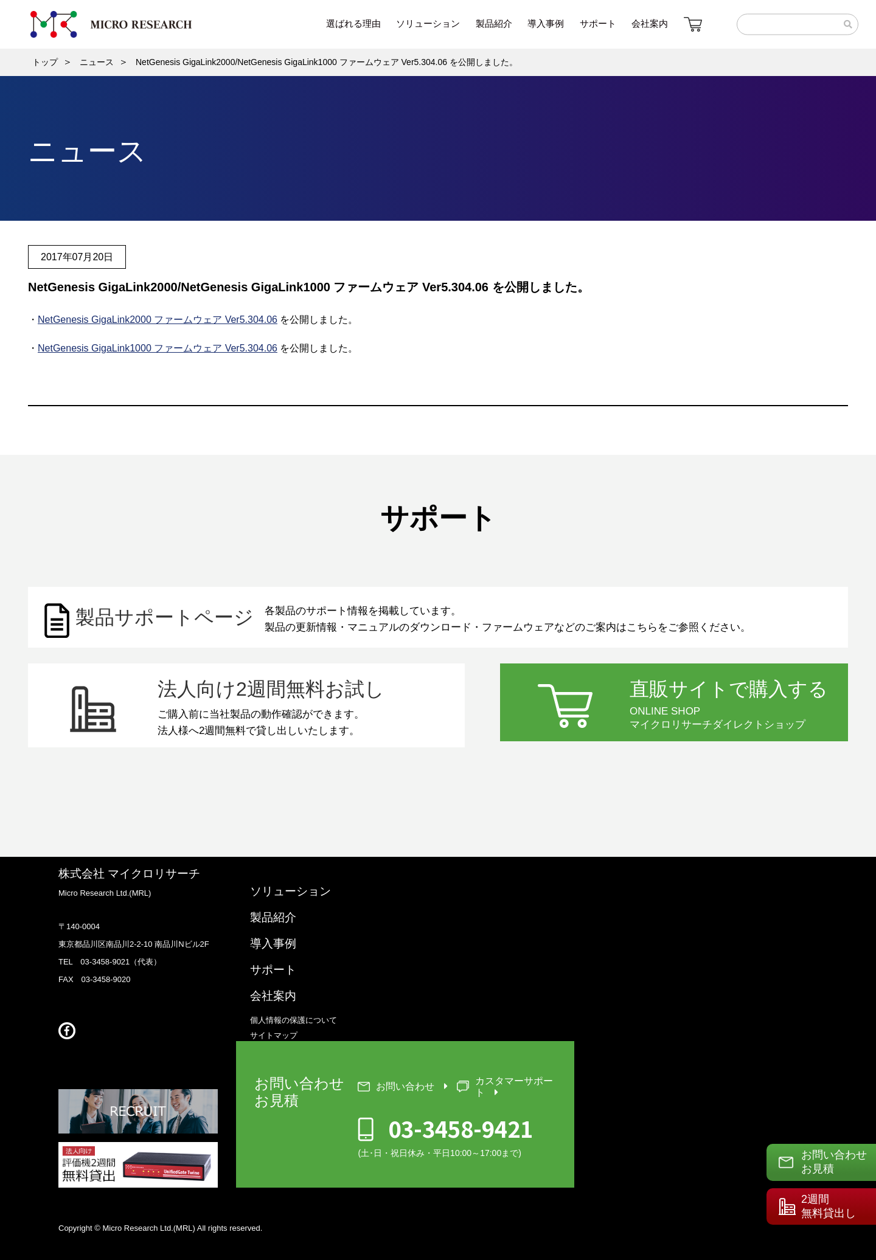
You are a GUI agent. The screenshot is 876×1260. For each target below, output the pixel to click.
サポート (273, 969)
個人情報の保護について (293, 1020)
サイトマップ (273, 1035)
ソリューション (290, 891)
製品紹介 (273, 917)
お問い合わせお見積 (834, 1162)
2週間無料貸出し (828, 1206)
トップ (45, 62)
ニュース (97, 62)
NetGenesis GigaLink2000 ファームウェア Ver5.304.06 (157, 319)
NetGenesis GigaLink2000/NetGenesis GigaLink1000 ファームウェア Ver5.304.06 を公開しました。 (327, 62)
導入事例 (273, 943)
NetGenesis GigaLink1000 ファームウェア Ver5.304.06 (157, 348)
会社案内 (273, 996)
